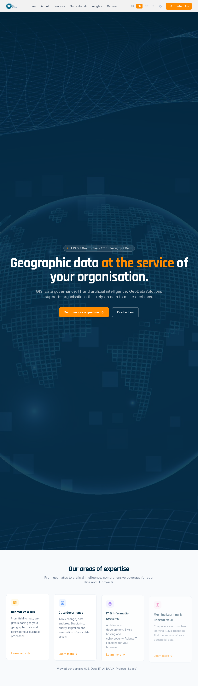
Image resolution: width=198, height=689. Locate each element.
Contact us (125, 312)
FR (132, 6)
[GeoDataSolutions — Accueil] (11, 6)
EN (139, 6)
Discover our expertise (84, 312)
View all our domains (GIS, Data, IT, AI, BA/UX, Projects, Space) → (99, 671)
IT (153, 6)
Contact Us (179, 6)
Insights (96, 6)
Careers (112, 6)
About (45, 6)
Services (59, 6)
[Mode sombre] (160, 6)
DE (146, 6)
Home (32, 6)
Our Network (78, 6)
